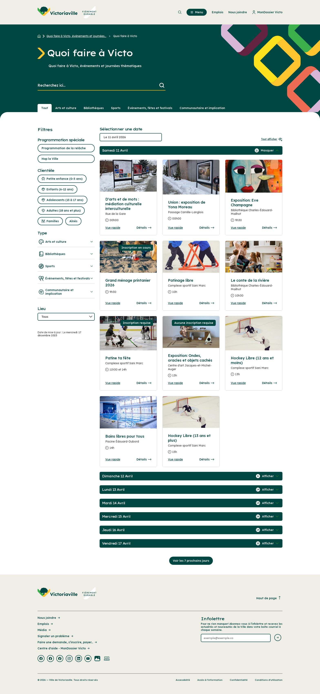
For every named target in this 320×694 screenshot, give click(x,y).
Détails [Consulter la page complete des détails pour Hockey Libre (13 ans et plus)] (206, 459)
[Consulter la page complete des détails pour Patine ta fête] (128, 365)
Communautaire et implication (66, 292)
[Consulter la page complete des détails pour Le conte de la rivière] (254, 289)
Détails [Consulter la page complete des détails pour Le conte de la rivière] (269, 303)
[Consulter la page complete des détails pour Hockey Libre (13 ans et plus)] (191, 445)
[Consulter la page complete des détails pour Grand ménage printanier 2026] (128, 288)
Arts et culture (66, 241)
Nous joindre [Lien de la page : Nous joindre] (49, 618)
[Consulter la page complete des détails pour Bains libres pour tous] (128, 443)
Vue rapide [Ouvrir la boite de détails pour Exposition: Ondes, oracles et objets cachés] (175, 383)
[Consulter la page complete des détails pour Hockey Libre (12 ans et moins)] (254, 368)
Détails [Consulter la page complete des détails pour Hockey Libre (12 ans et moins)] (269, 383)
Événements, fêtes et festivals (66, 278)
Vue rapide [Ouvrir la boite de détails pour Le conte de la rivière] (238, 303)
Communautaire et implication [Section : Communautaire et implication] (202, 108)
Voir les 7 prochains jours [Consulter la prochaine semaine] (191, 561)
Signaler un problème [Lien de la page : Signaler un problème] (56, 636)
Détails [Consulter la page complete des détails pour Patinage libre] (206, 303)
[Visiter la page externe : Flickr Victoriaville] (97, 659)
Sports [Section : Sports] (115, 108)
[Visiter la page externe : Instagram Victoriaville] (69, 659)
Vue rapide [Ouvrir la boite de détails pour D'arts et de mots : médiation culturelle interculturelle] (112, 227)
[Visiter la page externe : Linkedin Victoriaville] (78, 659)
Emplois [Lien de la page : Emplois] (45, 624)
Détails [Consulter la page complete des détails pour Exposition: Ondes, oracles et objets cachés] (206, 383)
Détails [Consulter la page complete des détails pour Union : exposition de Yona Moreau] (206, 227)
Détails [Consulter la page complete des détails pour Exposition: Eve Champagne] (269, 227)
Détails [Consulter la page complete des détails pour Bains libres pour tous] (144, 459)
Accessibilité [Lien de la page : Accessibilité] (183, 680)
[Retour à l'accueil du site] (40, 36)
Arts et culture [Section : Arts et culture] (65, 108)
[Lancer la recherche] (162, 85)
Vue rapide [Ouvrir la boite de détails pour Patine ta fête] (112, 383)
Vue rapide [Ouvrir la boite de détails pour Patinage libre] (175, 303)
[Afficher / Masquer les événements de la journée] (270, 150)
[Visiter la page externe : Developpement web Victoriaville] (106, 659)
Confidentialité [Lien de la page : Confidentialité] (239, 680)
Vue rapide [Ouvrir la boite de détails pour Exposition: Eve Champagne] (238, 227)
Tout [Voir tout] (44, 108)
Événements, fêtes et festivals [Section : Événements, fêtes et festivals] (150, 108)
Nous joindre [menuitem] (237, 12)
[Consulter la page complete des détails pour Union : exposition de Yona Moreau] (191, 212)
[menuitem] (67, 12)
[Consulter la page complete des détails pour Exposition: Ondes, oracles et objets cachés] (191, 367)
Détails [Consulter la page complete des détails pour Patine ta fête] (144, 383)
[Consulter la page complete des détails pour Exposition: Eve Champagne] (254, 212)
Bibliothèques (66, 254)
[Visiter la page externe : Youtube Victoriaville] (87, 659)
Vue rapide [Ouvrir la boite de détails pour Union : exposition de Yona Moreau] (175, 227)
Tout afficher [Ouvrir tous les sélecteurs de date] (271, 139)
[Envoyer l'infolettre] (277, 638)
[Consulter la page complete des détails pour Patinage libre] (191, 288)
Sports (66, 266)
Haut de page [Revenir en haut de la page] (268, 598)
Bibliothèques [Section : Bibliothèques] (94, 108)
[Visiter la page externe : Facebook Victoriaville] (41, 659)
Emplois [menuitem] (217, 12)
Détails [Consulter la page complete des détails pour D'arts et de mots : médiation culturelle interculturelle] (144, 227)
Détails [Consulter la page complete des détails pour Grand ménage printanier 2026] (144, 303)
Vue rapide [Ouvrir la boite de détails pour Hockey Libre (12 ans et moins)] (238, 383)
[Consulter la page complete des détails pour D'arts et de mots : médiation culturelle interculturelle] (128, 211)
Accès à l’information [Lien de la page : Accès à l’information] (209, 680)
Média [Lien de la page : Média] (44, 630)
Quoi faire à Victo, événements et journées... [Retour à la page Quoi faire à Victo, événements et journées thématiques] (76, 36)
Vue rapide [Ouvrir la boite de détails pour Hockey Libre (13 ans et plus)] (175, 459)
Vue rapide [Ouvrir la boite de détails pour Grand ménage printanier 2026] (112, 303)
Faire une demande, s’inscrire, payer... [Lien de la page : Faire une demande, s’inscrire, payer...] (68, 642)
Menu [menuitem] (196, 12)
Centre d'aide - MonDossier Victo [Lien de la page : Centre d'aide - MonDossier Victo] (64, 648)
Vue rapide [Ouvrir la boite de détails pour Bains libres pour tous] (112, 459)
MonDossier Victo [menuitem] (267, 12)
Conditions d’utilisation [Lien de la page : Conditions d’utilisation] (268, 680)
